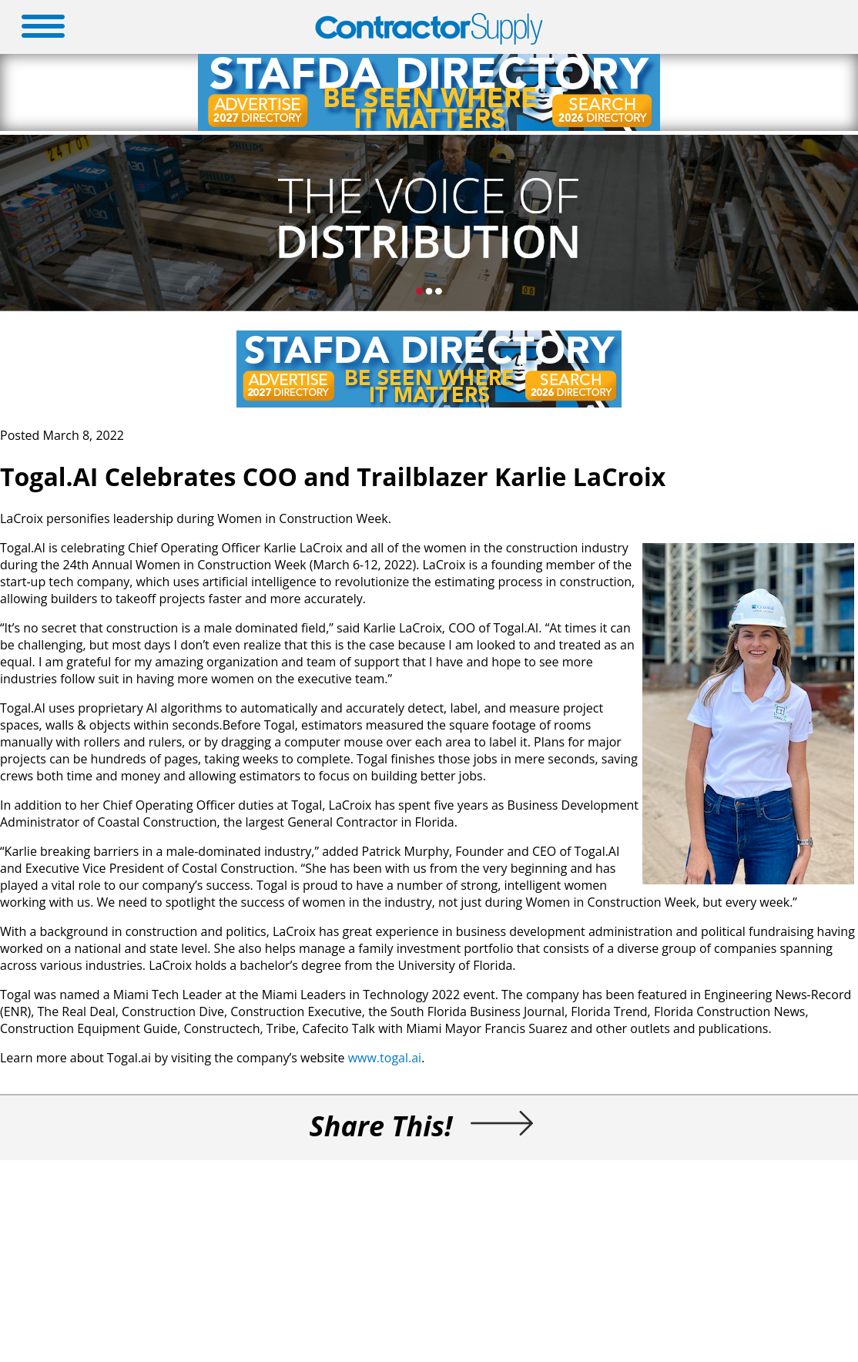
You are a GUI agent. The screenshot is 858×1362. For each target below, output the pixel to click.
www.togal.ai (384, 1057)
